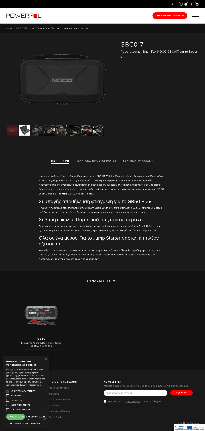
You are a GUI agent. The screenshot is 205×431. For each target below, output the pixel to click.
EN (173, 3)
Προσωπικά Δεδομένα (58, 411)
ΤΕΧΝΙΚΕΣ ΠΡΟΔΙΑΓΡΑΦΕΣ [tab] (96, 160)
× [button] (46, 359)
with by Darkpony (188, 423)
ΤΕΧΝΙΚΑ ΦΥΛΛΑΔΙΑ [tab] (138, 160)
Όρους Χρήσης (133, 401)
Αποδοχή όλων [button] (15, 416)
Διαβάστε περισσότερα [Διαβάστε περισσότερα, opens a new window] (30, 385)
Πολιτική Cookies (55, 417)
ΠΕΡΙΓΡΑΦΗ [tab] (60, 160)
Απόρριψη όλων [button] (36, 416)
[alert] (26, 392)
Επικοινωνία (52, 394)
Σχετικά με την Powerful (59, 399)
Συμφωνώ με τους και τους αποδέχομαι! (134, 401)
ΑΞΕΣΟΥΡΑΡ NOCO (25, 28)
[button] (26, 423)
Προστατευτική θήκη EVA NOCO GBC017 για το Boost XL (62, 28)
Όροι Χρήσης (53, 405)
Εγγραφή (181, 393)
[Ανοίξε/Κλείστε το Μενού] (195, 15)
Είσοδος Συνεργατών (57, 388)
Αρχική (9, 28)
